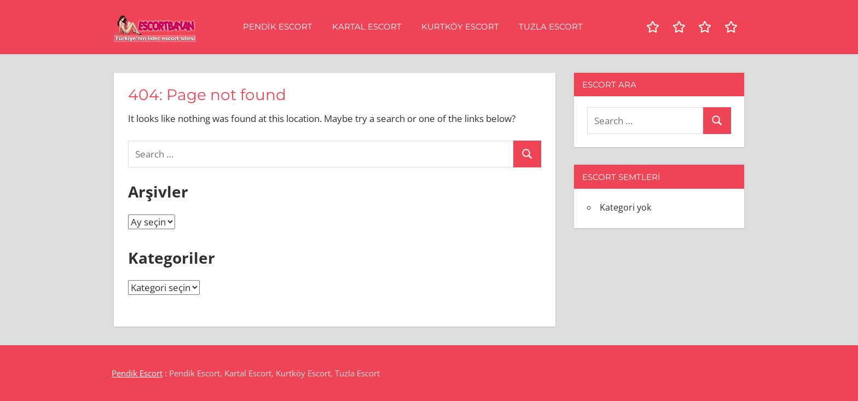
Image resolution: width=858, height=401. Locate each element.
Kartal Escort (367, 26)
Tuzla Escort (551, 26)
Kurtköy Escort (460, 26)
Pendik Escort (277, 26)
